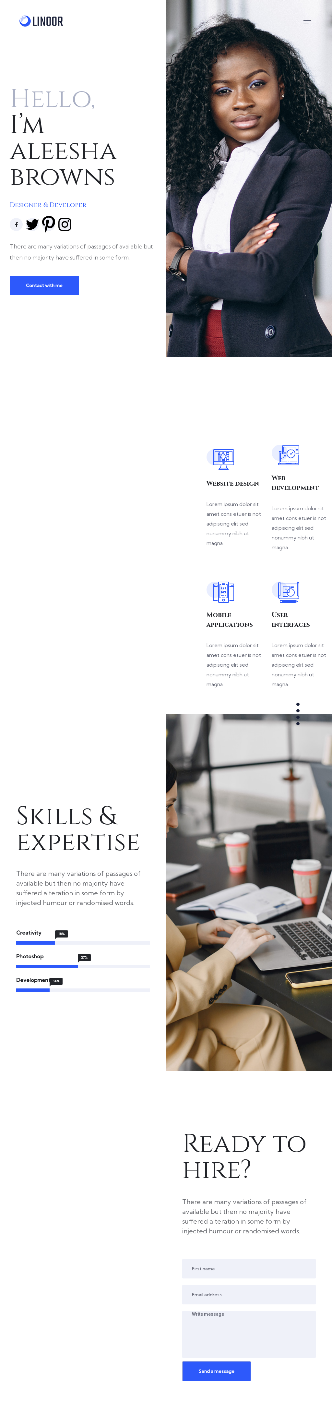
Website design (233, 483)
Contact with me (44, 285)
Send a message (216, 1371)
